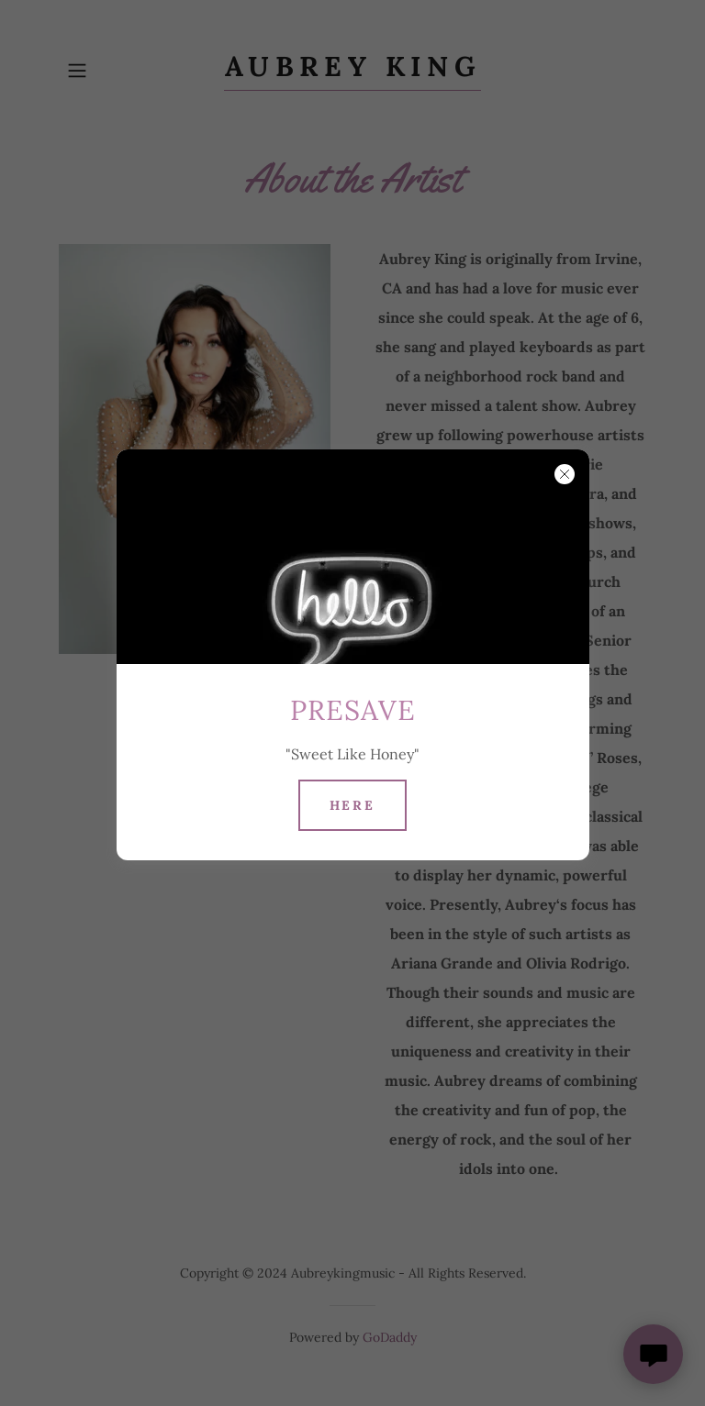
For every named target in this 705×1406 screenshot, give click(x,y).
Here (353, 805)
